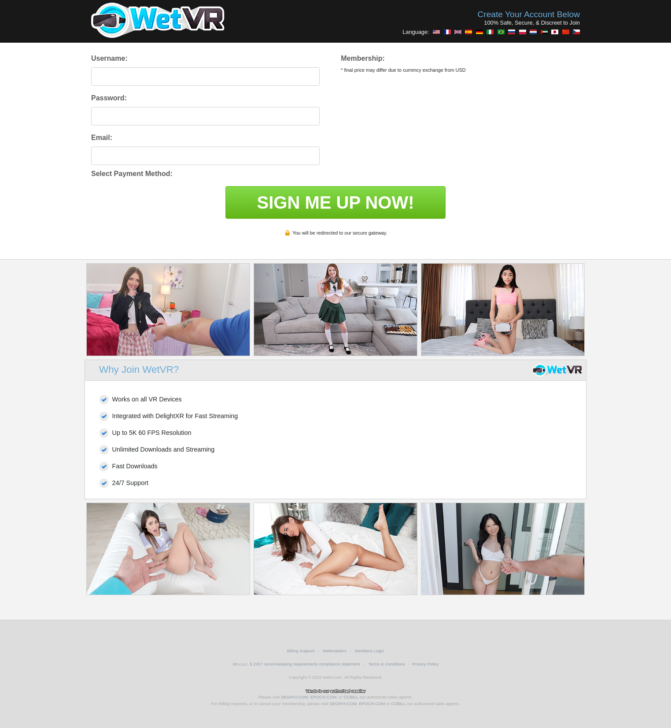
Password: (109, 98)
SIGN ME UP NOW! (335, 202)
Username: (109, 58)
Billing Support (300, 650)
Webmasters (335, 650)
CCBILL (351, 697)
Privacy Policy (425, 664)
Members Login (369, 650)
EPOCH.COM (323, 697)
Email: (101, 137)
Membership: (363, 58)
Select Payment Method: (132, 173)
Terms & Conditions (387, 664)
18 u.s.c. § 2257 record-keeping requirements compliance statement (296, 664)
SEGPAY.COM (294, 697)
